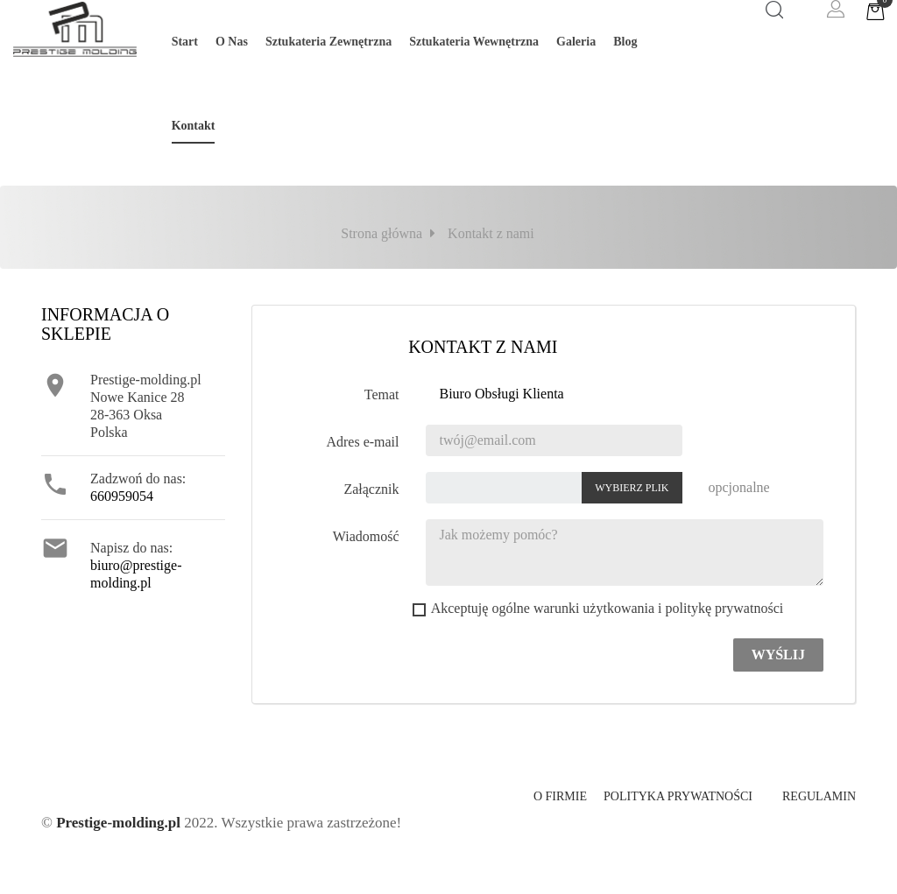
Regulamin (819, 796)
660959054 (121, 496)
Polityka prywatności (678, 796)
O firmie (560, 796)
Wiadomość (366, 536)
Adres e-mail (362, 441)
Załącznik (371, 489)
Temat (381, 394)
